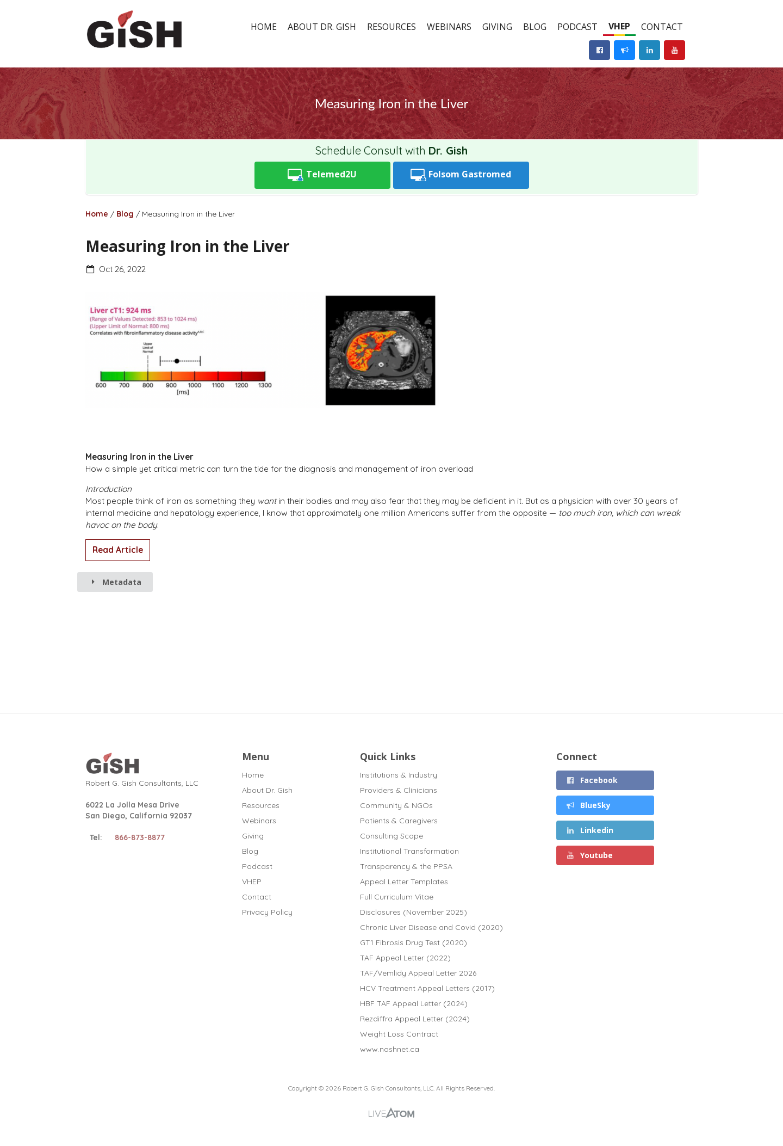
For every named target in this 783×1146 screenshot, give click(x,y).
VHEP (619, 26)
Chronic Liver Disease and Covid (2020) (431, 927)
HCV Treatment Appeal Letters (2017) (427, 988)
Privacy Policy (267, 911)
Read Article (117, 550)
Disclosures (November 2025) (413, 912)
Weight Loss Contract (399, 1034)
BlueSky (588, 805)
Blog (534, 27)
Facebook (592, 780)
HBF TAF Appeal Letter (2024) (414, 1003)
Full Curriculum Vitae (396, 897)
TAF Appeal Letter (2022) (405, 958)
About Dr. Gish (322, 27)
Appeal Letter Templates (404, 881)
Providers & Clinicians (398, 790)
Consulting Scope (391, 836)
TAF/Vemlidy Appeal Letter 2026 (418, 973)
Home (264, 27)
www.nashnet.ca (389, 1048)
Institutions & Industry (398, 775)
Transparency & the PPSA (406, 866)
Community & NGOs (396, 805)
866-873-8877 (140, 837)
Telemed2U (322, 175)
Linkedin (590, 830)
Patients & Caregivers (399, 820)
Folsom (461, 175)
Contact (662, 27)
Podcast (577, 27)
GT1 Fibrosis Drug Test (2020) (413, 942)
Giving (497, 27)
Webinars (449, 27)
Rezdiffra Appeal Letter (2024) (415, 1019)
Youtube (589, 855)
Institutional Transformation (409, 851)
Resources (391, 27)
